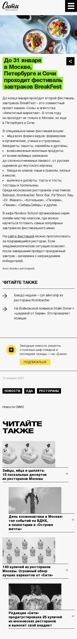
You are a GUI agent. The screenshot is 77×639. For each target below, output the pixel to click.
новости (12, 391)
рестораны (49, 391)
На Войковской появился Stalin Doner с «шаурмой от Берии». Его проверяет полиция (44, 313)
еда (29, 391)
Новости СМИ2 (13, 407)
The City (10, 5)
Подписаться (35, 362)
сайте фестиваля (21, 236)
